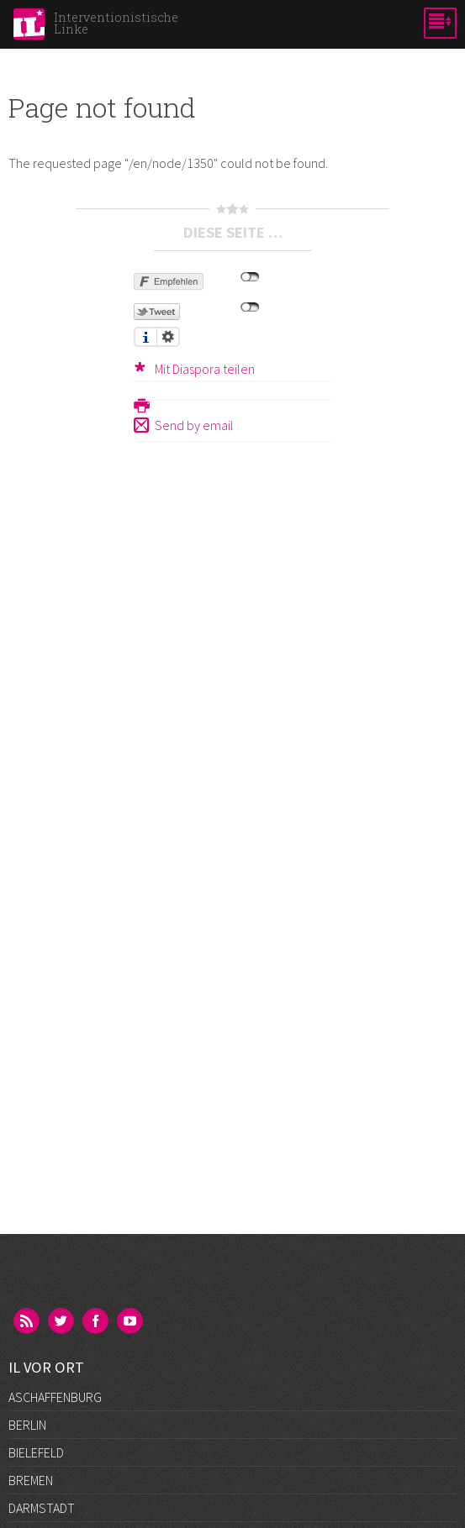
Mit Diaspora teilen (205, 368)
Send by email (194, 425)
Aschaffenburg (55, 1397)
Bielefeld (36, 1452)
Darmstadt (41, 1507)
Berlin (27, 1424)
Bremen (30, 1480)
